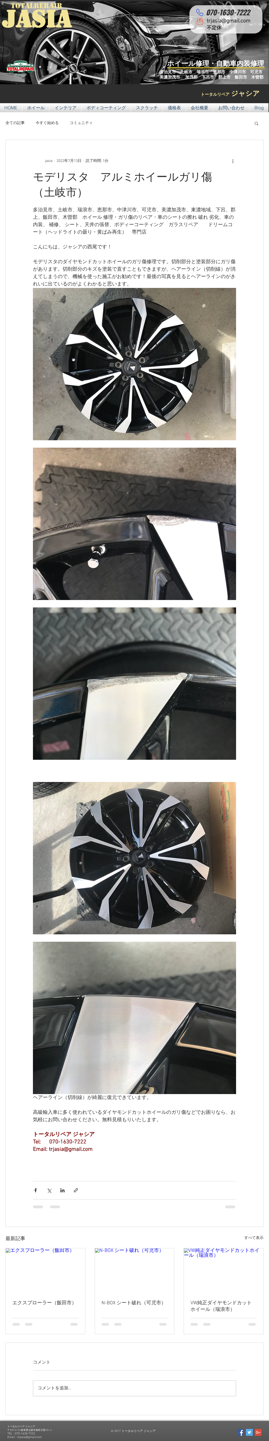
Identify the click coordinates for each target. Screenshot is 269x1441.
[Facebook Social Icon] (240, 1432)
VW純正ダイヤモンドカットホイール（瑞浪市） (221, 1306)
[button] (256, 123)
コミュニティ (81, 123)
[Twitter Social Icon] (249, 1432)
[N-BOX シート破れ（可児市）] (134, 1270)
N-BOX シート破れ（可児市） (134, 1303)
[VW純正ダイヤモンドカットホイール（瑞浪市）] (223, 1270)
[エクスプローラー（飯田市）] (45, 1270)
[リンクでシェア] (76, 1190)
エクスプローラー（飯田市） (44, 1303)
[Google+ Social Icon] (258, 1432)
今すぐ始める (47, 123)
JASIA (36, 19)
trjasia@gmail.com (228, 21)
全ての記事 (15, 123)
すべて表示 (254, 1238)
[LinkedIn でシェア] (62, 1190)
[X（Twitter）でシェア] (49, 1190)
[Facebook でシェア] (35, 1190)
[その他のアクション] (232, 161)
